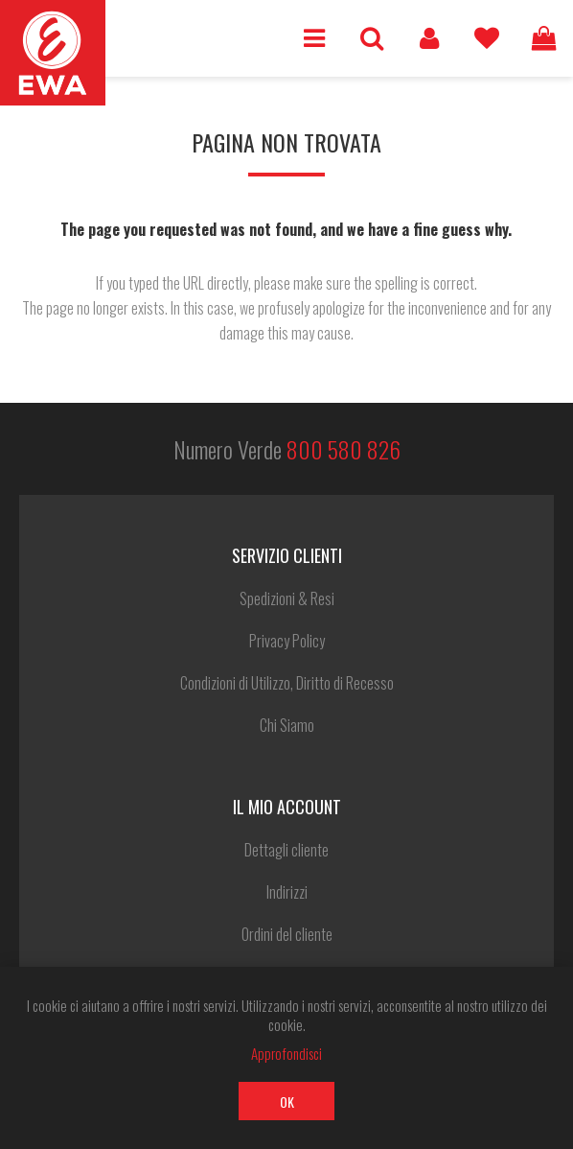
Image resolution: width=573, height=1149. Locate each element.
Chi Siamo (287, 725)
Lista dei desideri (486, 38)
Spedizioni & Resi (287, 598)
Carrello (544, 38)
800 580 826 (343, 449)
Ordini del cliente (286, 934)
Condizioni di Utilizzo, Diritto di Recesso (287, 682)
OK (287, 1101)
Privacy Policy (287, 640)
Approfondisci (286, 1053)
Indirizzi (287, 891)
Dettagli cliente (286, 849)
